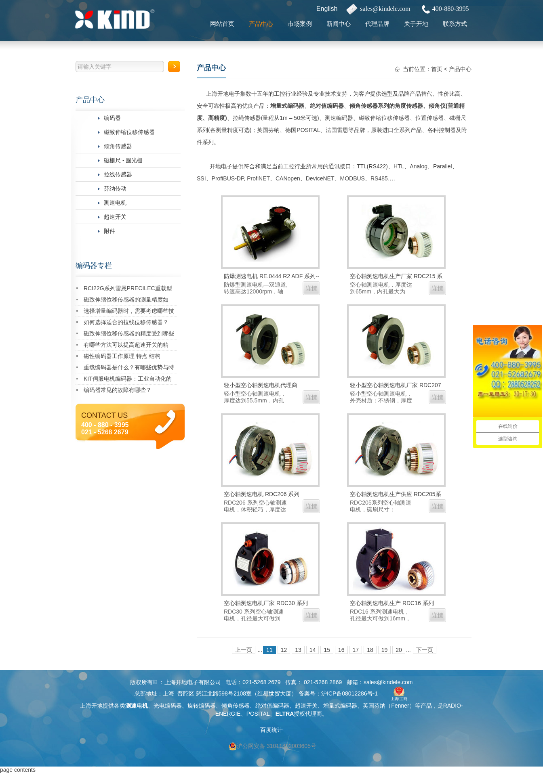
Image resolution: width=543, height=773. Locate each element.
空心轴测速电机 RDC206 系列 (261, 494)
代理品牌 (377, 23)
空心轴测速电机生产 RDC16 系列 (392, 603)
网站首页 (222, 23)
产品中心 (261, 23)
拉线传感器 (118, 174)
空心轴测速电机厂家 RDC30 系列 (266, 603)
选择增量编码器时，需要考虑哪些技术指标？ (129, 312)
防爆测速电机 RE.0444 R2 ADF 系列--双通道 (272, 277)
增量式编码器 (287, 106)
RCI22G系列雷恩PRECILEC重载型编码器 (128, 289)
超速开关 (115, 217)
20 (399, 650)
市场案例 (300, 23)
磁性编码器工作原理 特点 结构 (122, 356)
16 (341, 650)
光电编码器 (168, 705)
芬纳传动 (115, 188)
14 (312, 650)
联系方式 (455, 23)
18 (370, 650)
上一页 (243, 650)
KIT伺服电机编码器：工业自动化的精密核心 (128, 380)
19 (384, 650)
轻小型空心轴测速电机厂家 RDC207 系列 (395, 386)
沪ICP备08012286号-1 (349, 693)
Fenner (400, 705)
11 (269, 650)
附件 (109, 231)
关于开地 (416, 23)
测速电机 (115, 202)
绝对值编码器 (327, 106)
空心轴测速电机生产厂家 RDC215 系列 (396, 277)
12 (284, 650)
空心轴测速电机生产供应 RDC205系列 (395, 495)
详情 (311, 288)
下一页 (424, 650)
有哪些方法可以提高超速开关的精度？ (126, 346)
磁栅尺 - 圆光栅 (123, 160)
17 (356, 650)
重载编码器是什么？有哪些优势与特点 (129, 368)
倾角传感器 (118, 146)
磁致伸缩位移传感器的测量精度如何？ (126, 301)
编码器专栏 (94, 266)
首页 (436, 69)
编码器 (112, 118)
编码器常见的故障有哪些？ (118, 390)
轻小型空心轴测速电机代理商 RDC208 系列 (260, 386)
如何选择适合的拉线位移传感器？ (126, 322)
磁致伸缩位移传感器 (129, 132)
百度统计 (271, 730)
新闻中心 (338, 23)
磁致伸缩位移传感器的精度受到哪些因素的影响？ (129, 334)
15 (327, 650)
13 (298, 650)
